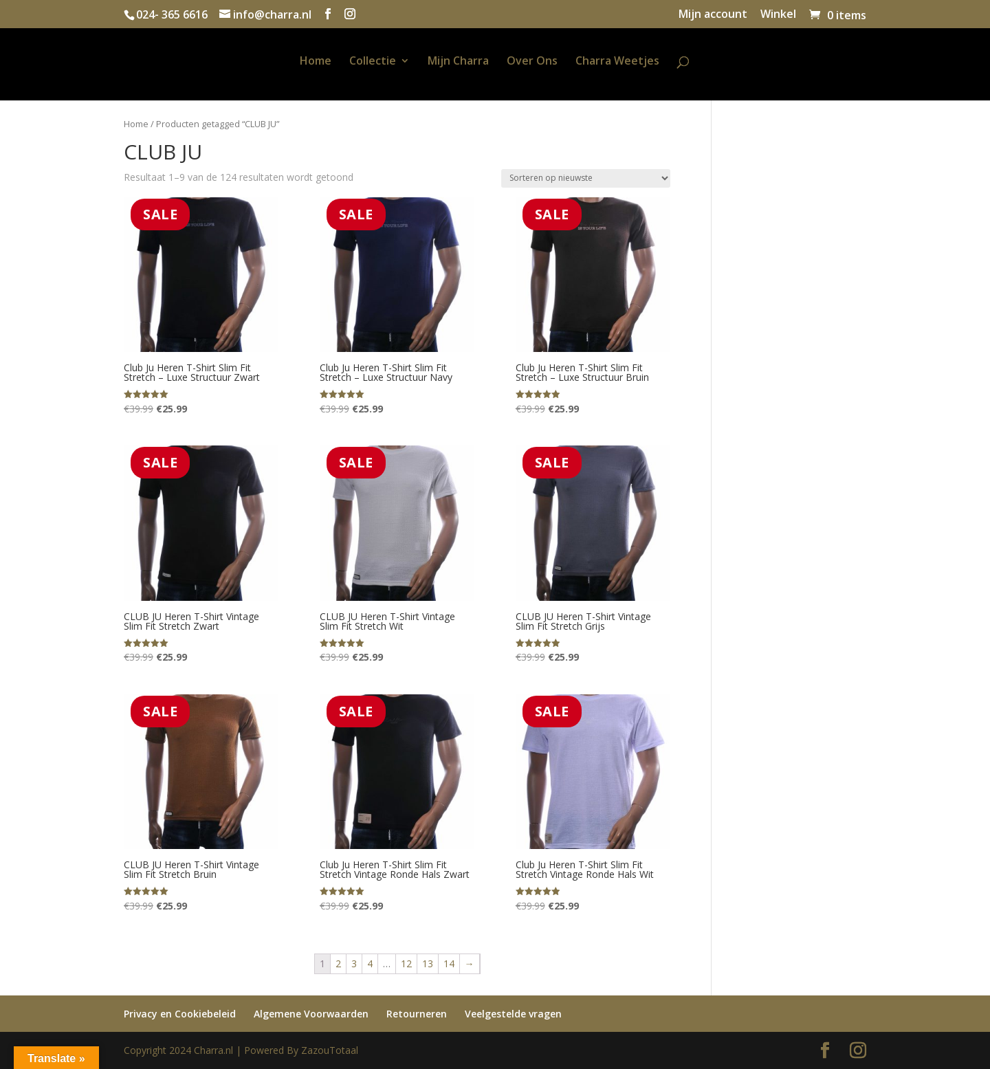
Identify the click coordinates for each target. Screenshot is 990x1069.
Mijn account (713, 14)
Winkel (778, 14)
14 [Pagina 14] (448, 963)
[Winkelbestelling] (585, 178)
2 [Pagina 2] (338, 963)
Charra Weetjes (617, 62)
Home (315, 62)
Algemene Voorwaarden (311, 1013)
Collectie (372, 62)
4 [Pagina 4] (370, 963)
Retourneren (416, 1013)
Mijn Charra (458, 62)
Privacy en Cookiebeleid (180, 1013)
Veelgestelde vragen (513, 1013)
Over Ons (532, 62)
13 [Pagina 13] (427, 963)
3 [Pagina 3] (354, 963)
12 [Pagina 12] (406, 963)
